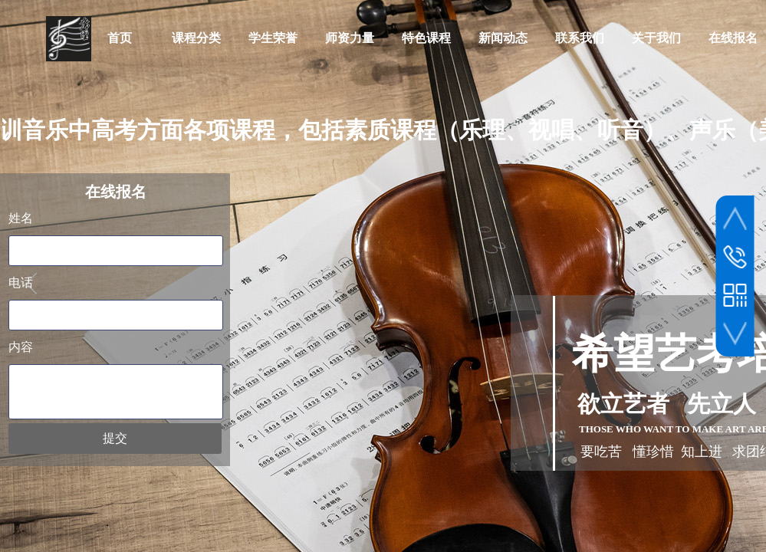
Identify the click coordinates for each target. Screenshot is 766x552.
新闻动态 (503, 37)
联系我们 (579, 37)
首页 (119, 37)
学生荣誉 (273, 37)
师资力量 (349, 37)
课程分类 (196, 37)
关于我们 (656, 37)
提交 (115, 438)
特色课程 (426, 37)
